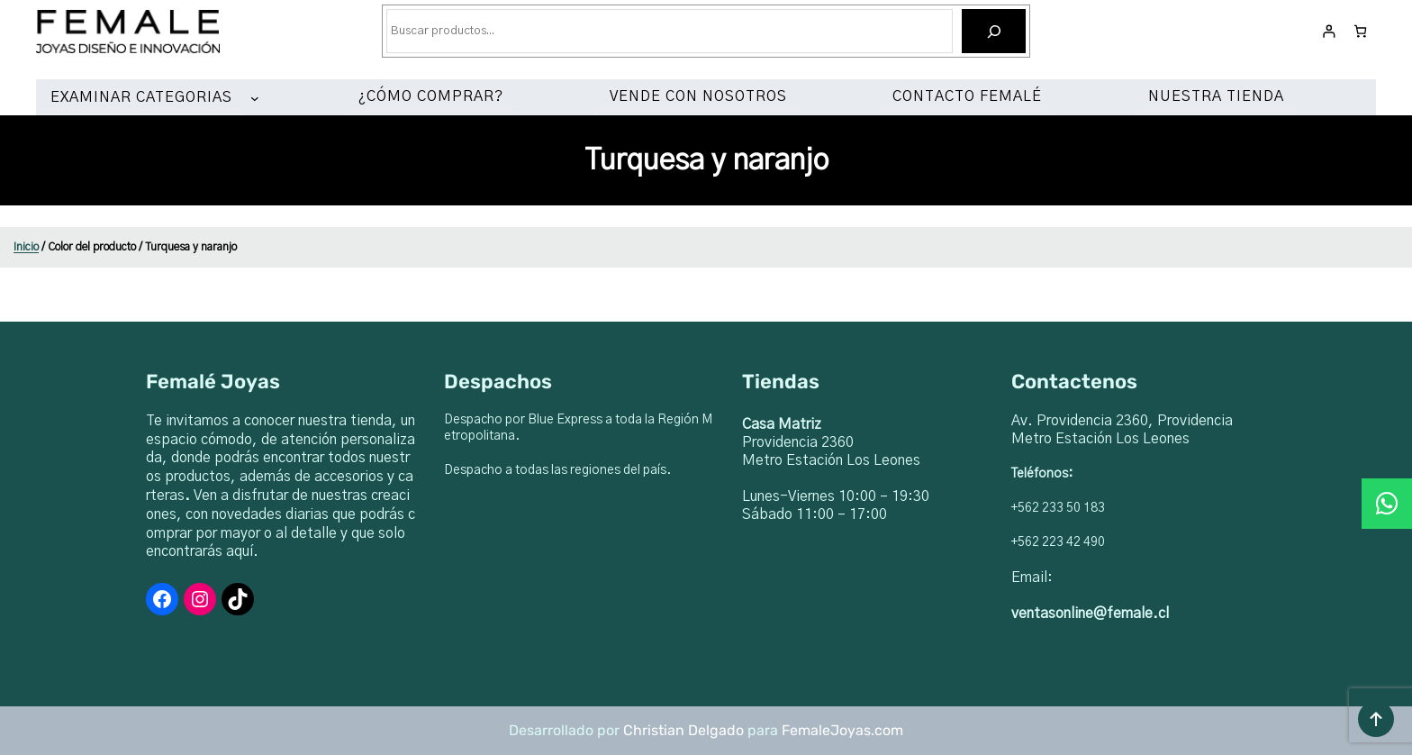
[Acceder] (1328, 31)
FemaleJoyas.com (842, 730)
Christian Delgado (683, 730)
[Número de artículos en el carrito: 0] (1360, 31)
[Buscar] (994, 31)
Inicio (26, 246)
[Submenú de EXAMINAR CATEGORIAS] (258, 98)
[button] (1387, 503)
